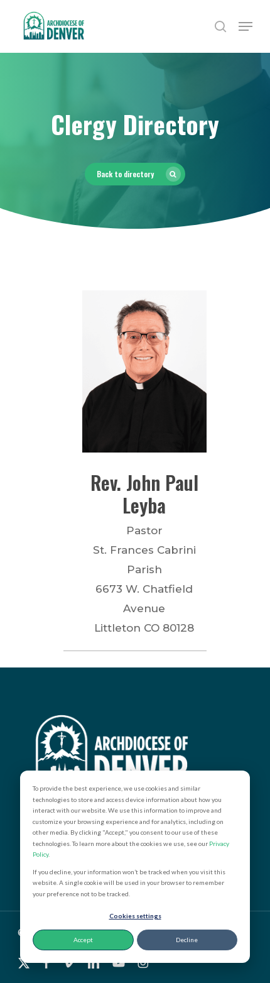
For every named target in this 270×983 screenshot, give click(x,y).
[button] (245, 26)
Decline (187, 939)
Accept (83, 939)
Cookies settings (135, 916)
